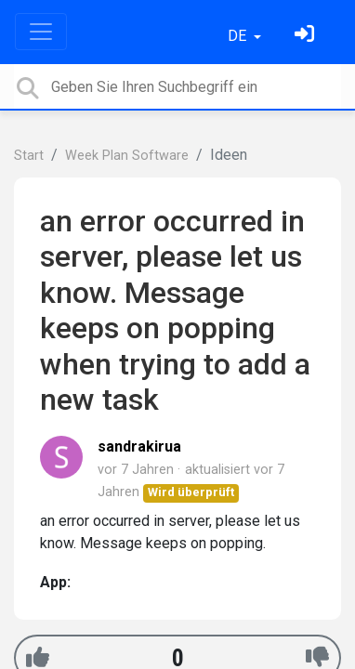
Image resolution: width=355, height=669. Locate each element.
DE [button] (239, 36)
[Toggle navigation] (41, 31)
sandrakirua (139, 446)
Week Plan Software (127, 156)
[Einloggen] (306, 36)
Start (29, 156)
